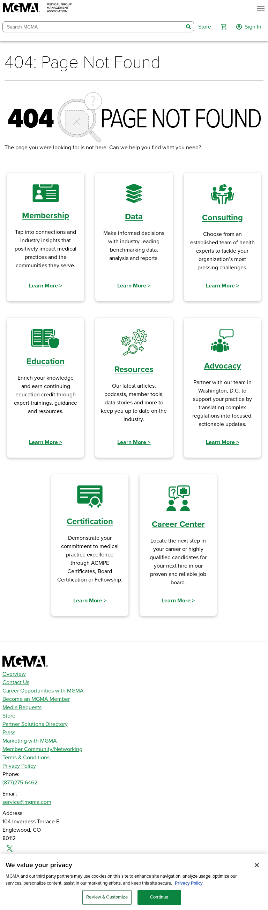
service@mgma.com (26, 802)
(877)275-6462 (19, 782)
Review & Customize (106, 902)
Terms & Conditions (26, 757)
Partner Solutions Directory (35, 724)
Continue (159, 902)
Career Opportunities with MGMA (43, 690)
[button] (224, 27)
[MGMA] (37, 8)
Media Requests (22, 707)
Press (8, 732)
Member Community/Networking (42, 749)
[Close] (257, 870)
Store (8, 715)
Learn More (45, 285)
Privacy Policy (19, 765)
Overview (14, 674)
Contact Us (15, 682)
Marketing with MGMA (29, 740)
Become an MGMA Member (36, 699)
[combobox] (93, 27)
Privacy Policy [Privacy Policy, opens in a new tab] (189, 888)
